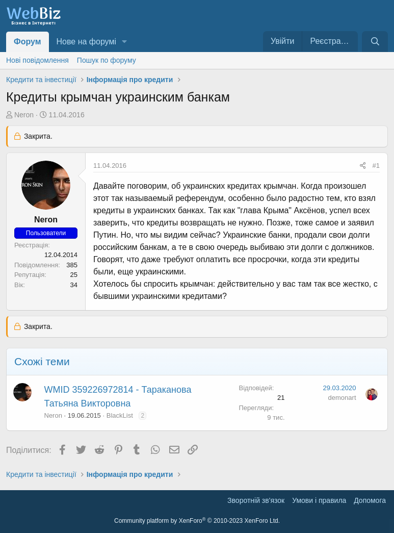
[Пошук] (375, 41)
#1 (376, 165)
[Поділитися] (362, 165)
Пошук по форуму (106, 60)
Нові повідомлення (37, 60)
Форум (27, 41)
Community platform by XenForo (197, 520)
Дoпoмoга (370, 500)
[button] (124, 42)
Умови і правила (319, 500)
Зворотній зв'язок (255, 500)
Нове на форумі (86, 41)
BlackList (120, 415)
